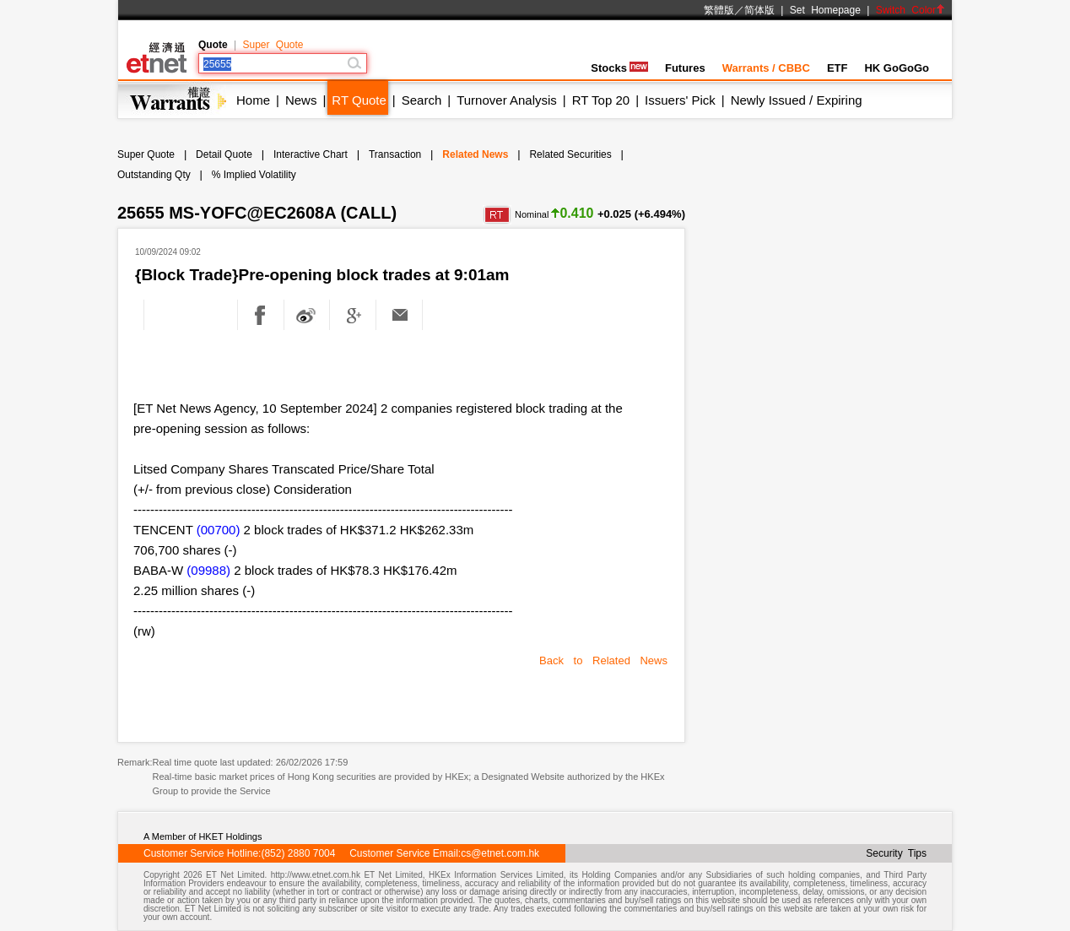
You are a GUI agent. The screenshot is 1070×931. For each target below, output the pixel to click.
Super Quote (272, 45)
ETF (837, 68)
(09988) (208, 570)
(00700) (218, 529)
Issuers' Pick (680, 100)
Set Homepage (825, 10)
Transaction (395, 154)
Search (422, 100)
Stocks (619, 68)
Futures (685, 68)
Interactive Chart (310, 154)
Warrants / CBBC (766, 68)
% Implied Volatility (254, 175)
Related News (475, 154)
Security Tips (896, 853)
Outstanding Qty (154, 175)
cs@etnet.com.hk (500, 853)
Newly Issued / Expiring (796, 100)
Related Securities (570, 154)
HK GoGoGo (896, 68)
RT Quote (359, 100)
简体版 (759, 10)
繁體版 (719, 10)
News (301, 100)
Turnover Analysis (507, 100)
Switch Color (910, 10)
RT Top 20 (601, 100)
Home (253, 100)
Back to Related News (603, 660)
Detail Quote (224, 154)
